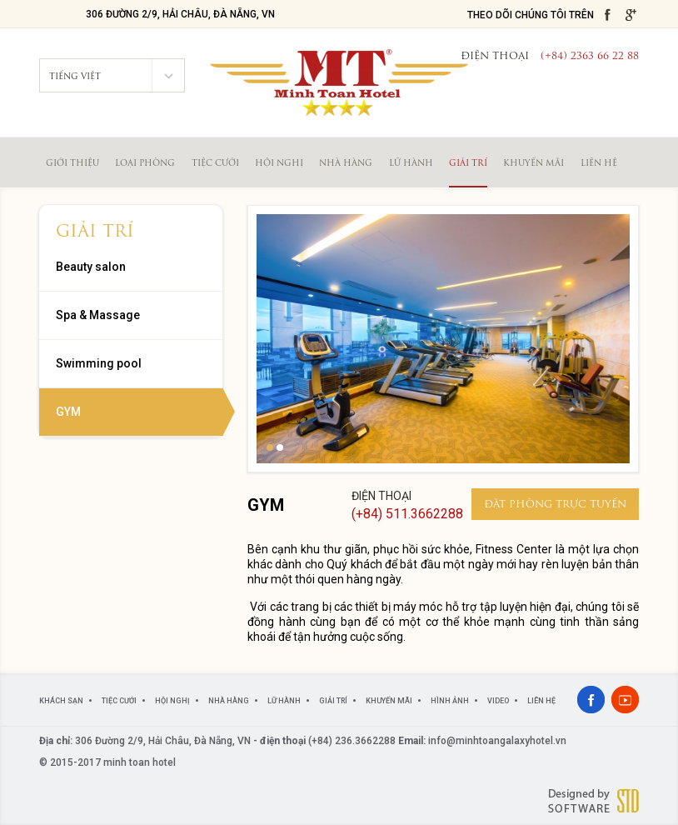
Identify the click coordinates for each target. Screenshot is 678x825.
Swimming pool (99, 363)
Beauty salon (91, 266)
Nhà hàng (345, 163)
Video (498, 701)
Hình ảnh (450, 701)
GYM (68, 411)
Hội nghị (279, 163)
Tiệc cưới (215, 163)
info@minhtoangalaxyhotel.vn (497, 741)
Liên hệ (599, 163)
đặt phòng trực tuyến (555, 505)
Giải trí (468, 163)
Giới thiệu (72, 163)
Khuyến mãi (533, 163)
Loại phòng (145, 163)
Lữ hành (411, 163)
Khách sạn (61, 701)
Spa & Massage (98, 315)
